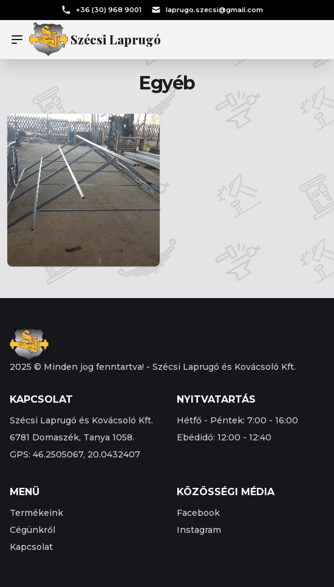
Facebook (198, 512)
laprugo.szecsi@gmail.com (207, 10)
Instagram (199, 529)
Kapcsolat (31, 546)
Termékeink (36, 512)
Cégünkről (32, 529)
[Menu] (19, 39)
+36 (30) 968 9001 (101, 10)
